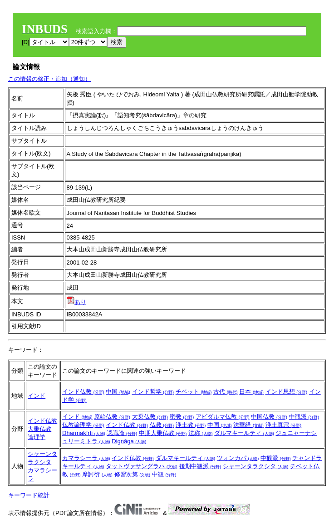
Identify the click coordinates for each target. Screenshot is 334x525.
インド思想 (286, 391)
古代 (225, 391)
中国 (118, 391)
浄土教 (191, 424)
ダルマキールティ (244, 433)
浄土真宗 (283, 424)
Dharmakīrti (83, 433)
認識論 (122, 433)
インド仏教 (83, 391)
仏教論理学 (83, 424)
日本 (251, 391)
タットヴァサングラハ (141, 466)
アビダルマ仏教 (223, 416)
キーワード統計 (28, 495)
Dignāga (129, 441)
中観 (164, 474)
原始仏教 (112, 416)
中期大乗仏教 (163, 433)
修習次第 (132, 474)
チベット (194, 391)
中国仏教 (269, 416)
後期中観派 (200, 466)
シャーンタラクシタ (256, 466)
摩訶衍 (97, 474)
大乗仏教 (39, 428)
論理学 (36, 437)
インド (36, 395)
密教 (182, 416)
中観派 (304, 416)
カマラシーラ (86, 458)
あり (76, 302)
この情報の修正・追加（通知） (49, 78)
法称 (200, 433)
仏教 (162, 424)
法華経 (248, 424)
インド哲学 (153, 391)
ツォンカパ (238, 458)
